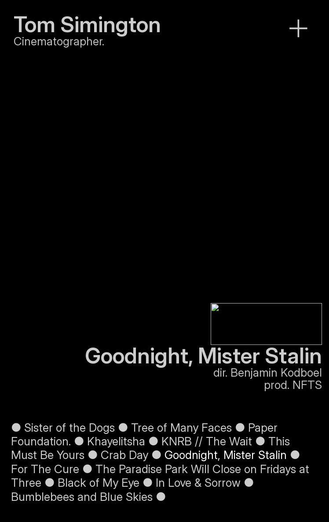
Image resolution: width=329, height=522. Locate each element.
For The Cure (45, 469)
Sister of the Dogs (68, 427)
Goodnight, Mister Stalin (225, 455)
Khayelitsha (116, 441)
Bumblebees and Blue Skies (82, 496)
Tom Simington (87, 24)
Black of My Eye (98, 482)
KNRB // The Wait (206, 441)
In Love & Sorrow (198, 482)
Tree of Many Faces (183, 427)
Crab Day (124, 455)
